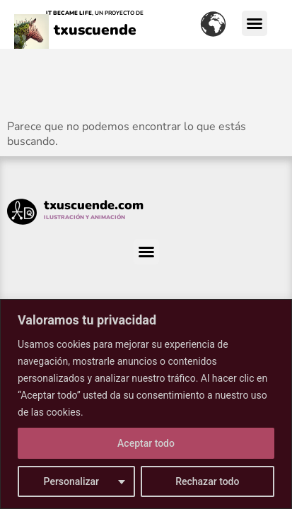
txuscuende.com (94, 205)
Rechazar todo (207, 481)
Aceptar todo (146, 443)
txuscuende (94, 29)
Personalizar (71, 481)
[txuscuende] (32, 42)
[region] (146, 404)
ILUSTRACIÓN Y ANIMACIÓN (84, 217)
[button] (254, 23)
